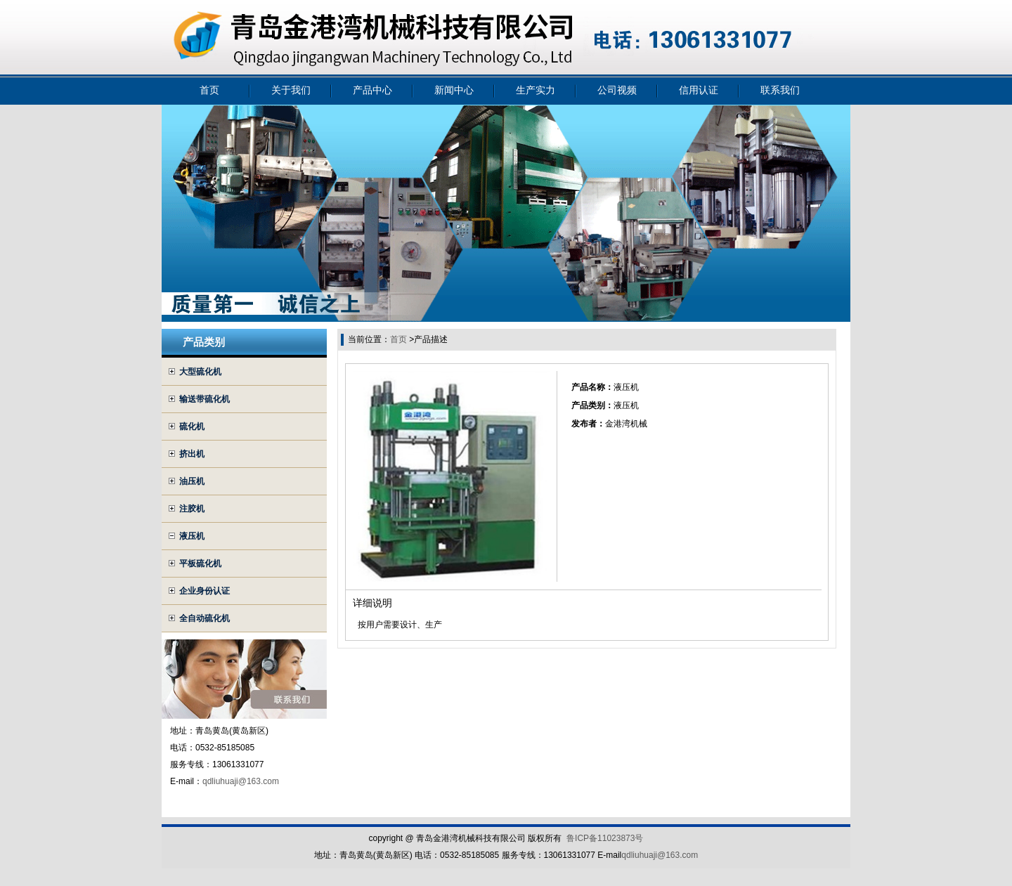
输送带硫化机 (204, 399)
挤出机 (192, 454)
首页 (209, 90)
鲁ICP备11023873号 (604, 838)
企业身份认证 (204, 591)
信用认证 (698, 90)
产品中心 (372, 90)
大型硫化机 (200, 372)
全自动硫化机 (204, 618)
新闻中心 (454, 90)
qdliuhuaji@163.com (240, 781)
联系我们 (780, 90)
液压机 (192, 536)
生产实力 (535, 90)
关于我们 (291, 90)
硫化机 (192, 426)
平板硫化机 (200, 563)
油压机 (192, 481)
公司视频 (617, 90)
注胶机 (192, 509)
